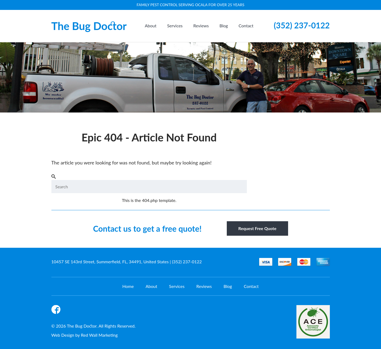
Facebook (56, 310)
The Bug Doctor (89, 26)
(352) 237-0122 (302, 25)
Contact (246, 25)
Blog (224, 25)
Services (175, 25)
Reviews (201, 25)
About (151, 25)
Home (128, 286)
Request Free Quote (257, 228)
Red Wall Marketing (99, 334)
